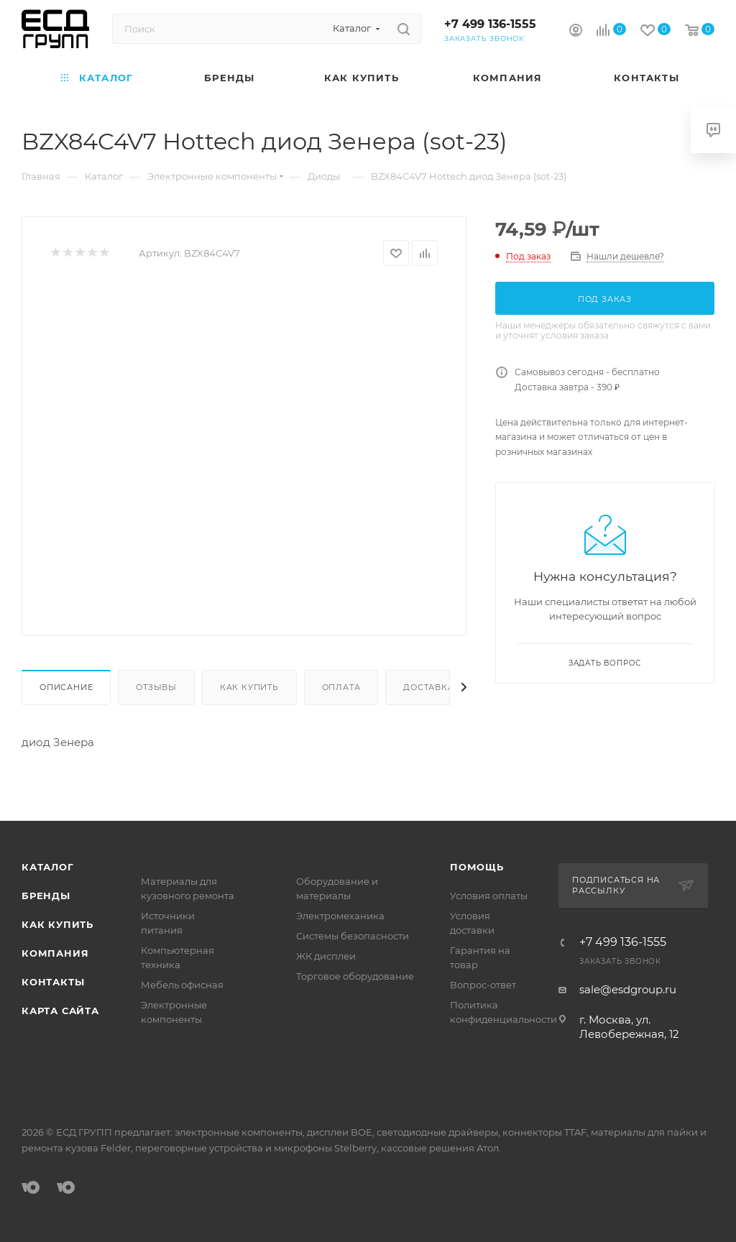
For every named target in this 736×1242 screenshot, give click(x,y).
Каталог (48, 867)
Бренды (46, 895)
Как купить (249, 687)
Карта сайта (60, 1010)
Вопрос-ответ (483, 984)
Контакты (53, 982)
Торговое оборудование (355, 976)
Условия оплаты (489, 895)
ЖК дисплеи (326, 956)
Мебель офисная (182, 984)
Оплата (341, 687)
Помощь (477, 867)
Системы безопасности (352, 936)
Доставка (428, 687)
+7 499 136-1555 (490, 24)
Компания (55, 953)
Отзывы (156, 687)
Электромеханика (340, 915)
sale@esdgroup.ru (627, 989)
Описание (66, 687)
